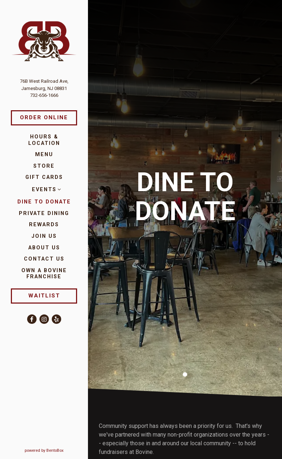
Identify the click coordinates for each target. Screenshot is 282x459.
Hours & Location (44, 140)
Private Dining (44, 213)
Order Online (44, 117)
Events (44, 189)
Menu (44, 154)
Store (44, 166)
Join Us (44, 236)
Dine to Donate (44, 202)
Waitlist (44, 295)
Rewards (44, 225)
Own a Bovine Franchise (49, 273)
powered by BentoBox (56, 450)
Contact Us (44, 259)
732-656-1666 (44, 95)
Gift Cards (44, 177)
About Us (44, 248)
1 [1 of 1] (185, 359)
